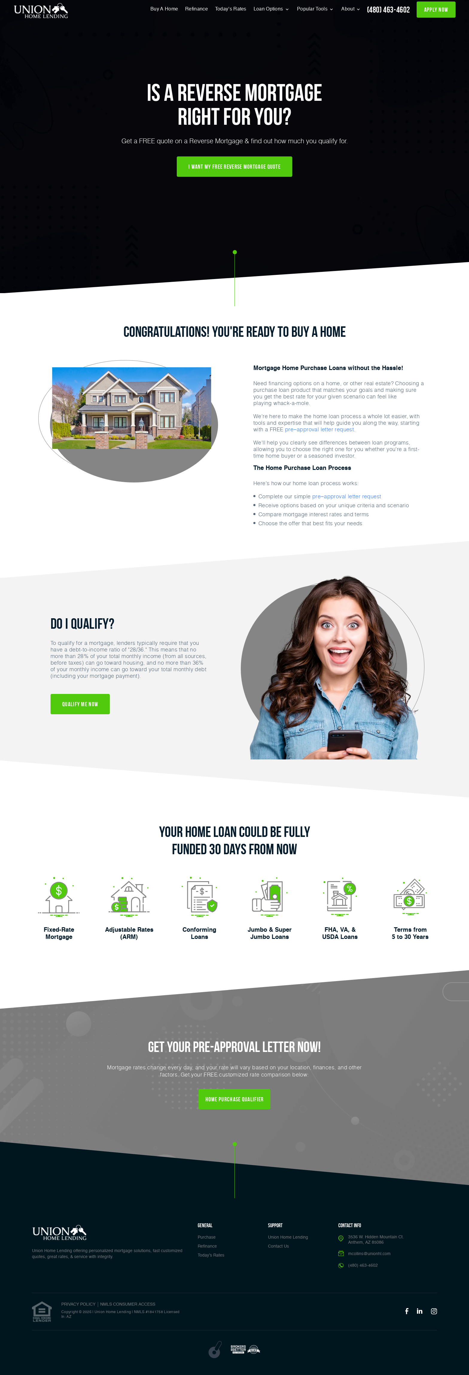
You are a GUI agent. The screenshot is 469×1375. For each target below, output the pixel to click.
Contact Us (278, 1246)
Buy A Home (164, 9)
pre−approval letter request (319, 429)
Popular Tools (313, 9)
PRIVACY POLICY (78, 1304)
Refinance (196, 9)
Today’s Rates (230, 9)
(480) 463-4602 (388, 9)
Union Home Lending (288, 1237)
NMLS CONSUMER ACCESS (127, 1304)
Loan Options (269, 9)
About (348, 9)
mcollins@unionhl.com (369, 1254)
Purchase (207, 1237)
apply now (436, 9)
